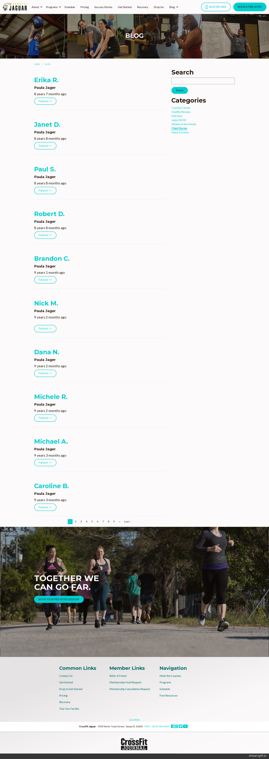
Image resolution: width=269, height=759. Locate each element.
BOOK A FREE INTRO (250, 6)
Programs (52, 7)
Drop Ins (159, 7)
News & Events (180, 132)
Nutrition (176, 115)
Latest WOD (178, 120)
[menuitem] (36, 7)
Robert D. (49, 214)
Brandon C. (51, 258)
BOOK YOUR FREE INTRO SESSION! (59, 599)
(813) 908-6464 (216, 7)
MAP (147, 726)
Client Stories (179, 128)
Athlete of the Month (183, 124)
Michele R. (50, 396)
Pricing (84, 7)
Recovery (142, 7)
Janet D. (47, 124)
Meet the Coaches (170, 675)
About (35, 7)
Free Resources (169, 695)
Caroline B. (51, 486)
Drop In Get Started (70, 689)
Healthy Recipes (181, 111)
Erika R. (46, 80)
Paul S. (45, 169)
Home (37, 64)
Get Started (125, 7)
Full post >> (45, 101)
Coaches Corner (180, 107)
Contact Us (66, 675)
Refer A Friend (117, 675)
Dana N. (46, 352)
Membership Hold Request (125, 682)
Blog (172, 7)
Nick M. (46, 303)
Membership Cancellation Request (129, 689)
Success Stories (103, 7)
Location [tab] (134, 719)
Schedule (70, 7)
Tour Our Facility (69, 708)
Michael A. (51, 441)
